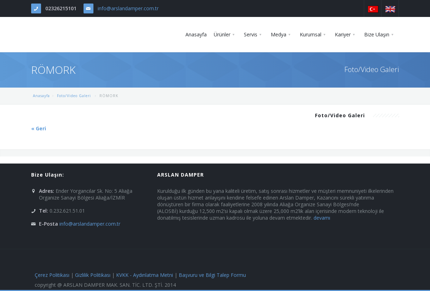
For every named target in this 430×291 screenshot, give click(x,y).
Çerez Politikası (52, 275)
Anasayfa (41, 95)
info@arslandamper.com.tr (128, 8)
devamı (322, 217)
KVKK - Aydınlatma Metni (144, 275)
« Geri (38, 128)
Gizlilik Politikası (92, 275)
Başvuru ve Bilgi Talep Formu (212, 275)
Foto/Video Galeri (74, 95)
